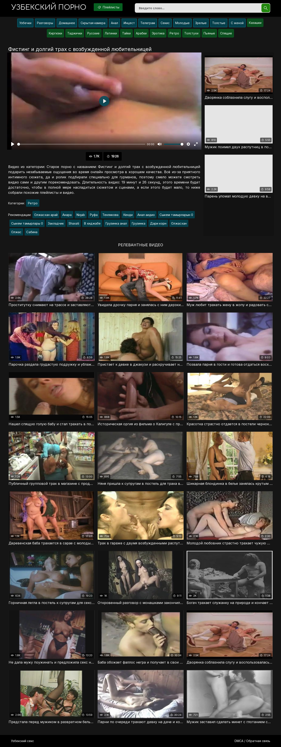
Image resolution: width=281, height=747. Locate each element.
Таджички (74, 33)
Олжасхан (179, 223)
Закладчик (56, 223)
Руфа (94, 215)
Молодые (182, 23)
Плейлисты (108, 7)
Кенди (128, 215)
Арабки (141, 33)
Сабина (31, 232)
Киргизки (55, 33)
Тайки (126, 33)
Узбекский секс (22, 741)
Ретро (174, 33)
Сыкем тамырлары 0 (27, 223)
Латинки (111, 33)
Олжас (16, 232)
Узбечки (25, 23)
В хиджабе (92, 223)
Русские (93, 33)
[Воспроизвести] (12, 144)
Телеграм (147, 23)
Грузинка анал (116, 223)
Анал (114, 23)
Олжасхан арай (46, 215)
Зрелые (201, 23)
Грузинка (138, 223)
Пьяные (209, 33)
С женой (237, 23)
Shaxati (74, 223)
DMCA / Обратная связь (252, 741)
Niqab (80, 215)
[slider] (81, 144)
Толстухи (191, 33)
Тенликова (110, 215)
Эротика (158, 33)
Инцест (129, 23)
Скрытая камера (93, 23)
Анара (67, 215)
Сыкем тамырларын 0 (176, 215)
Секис (165, 23)
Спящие (226, 33)
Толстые (218, 23)
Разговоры (45, 23)
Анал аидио (146, 215)
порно (48, 7)
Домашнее (67, 23)
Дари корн (158, 223)
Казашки (255, 23)
